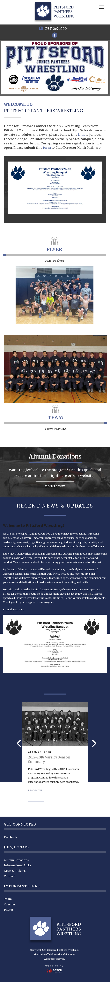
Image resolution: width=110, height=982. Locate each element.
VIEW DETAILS (56, 428)
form (47, 147)
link (81, 134)
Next (93, 743)
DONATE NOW (55, 485)
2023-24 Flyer (54, 260)
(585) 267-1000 (56, 29)
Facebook (10, 836)
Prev (18, 743)
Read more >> (36, 789)
